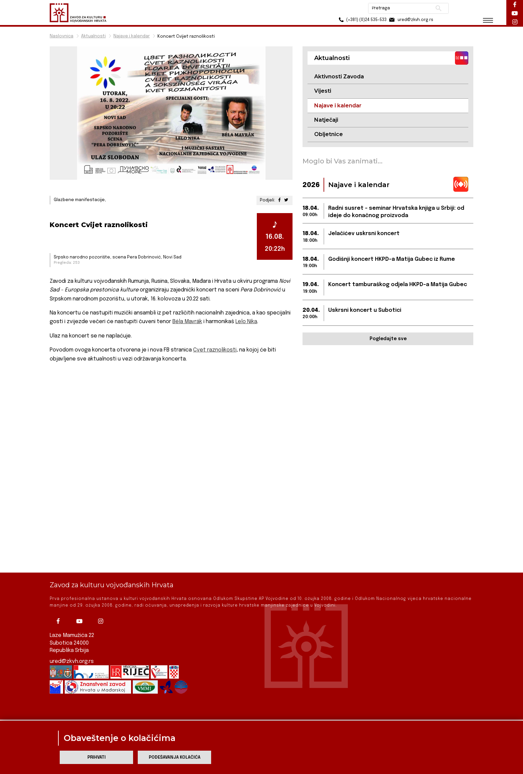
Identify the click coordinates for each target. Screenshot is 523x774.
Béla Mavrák (187, 321)
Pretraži (438, 8)
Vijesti (322, 91)
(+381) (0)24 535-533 (362, 20)
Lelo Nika (246, 321)
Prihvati (96, 757)
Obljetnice (328, 134)
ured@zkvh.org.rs (72, 636)
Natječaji (326, 120)
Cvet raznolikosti (214, 350)
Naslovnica (61, 36)
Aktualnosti (93, 36)
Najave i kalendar (131, 36)
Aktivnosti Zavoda (339, 76)
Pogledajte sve (388, 338)
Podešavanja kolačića (174, 757)
